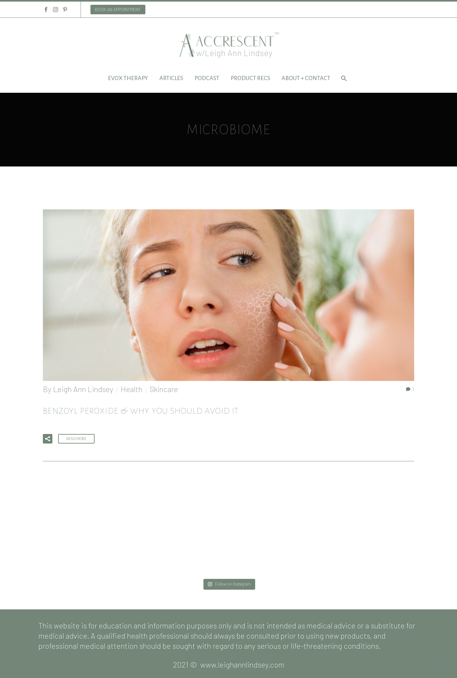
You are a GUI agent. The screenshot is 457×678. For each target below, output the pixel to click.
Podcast (207, 78)
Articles (171, 78)
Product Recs (250, 78)
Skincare (164, 389)
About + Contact (305, 78)
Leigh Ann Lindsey (83, 389)
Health (131, 389)
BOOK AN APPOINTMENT (118, 9)
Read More (76, 439)
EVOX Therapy (128, 78)
